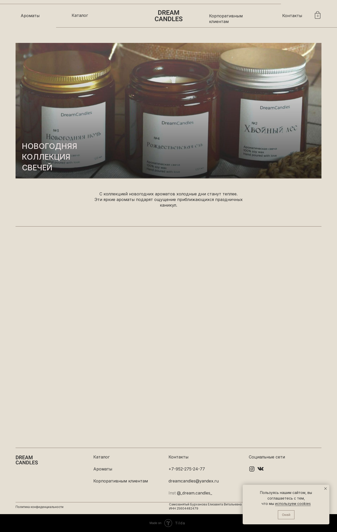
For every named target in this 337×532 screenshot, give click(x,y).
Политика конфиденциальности (39, 507)
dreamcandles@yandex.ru (193, 480)
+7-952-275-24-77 (186, 468)
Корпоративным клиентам (120, 480)
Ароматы (30, 15)
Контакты (292, 15)
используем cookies (293, 503)
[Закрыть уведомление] (325, 488)
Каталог (80, 15)
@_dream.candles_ (194, 492)
